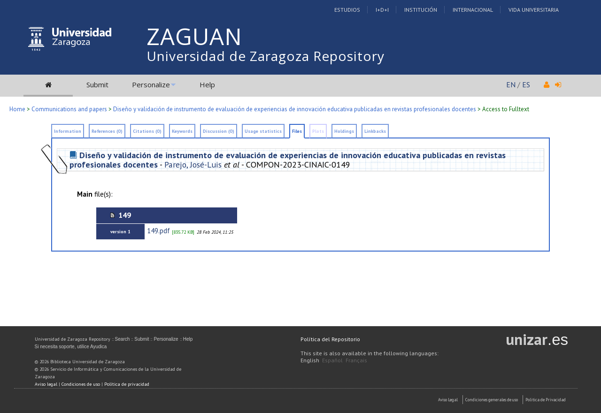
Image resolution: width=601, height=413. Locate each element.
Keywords (182, 131)
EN (511, 84)
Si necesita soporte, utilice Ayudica (71, 346)
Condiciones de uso (81, 384)
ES (526, 84)
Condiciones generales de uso (491, 399)
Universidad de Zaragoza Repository (265, 56)
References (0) (107, 131)
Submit (97, 84)
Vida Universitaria (534, 9)
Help (207, 84)
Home (17, 109)
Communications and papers (69, 109)
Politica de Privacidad (545, 399)
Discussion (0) (218, 131)
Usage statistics (263, 131)
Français (356, 360)
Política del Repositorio (330, 339)
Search (122, 339)
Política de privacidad (126, 384)
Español (332, 360)
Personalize (151, 84)
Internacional (473, 9)
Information (67, 131)
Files (297, 131)
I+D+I (382, 9)
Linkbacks (375, 131)
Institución (420, 9)
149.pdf (158, 230)
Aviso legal (46, 384)
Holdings (344, 131)
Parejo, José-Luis (193, 164)
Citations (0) (147, 131)
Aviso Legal (448, 399)
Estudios (347, 9)
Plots (318, 131)
